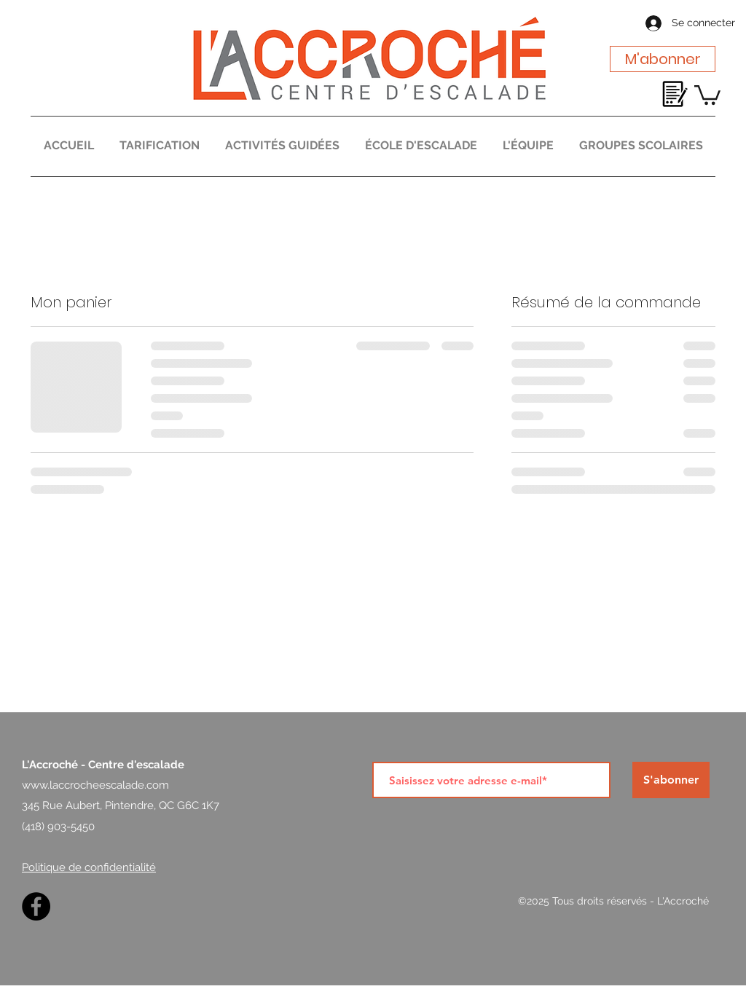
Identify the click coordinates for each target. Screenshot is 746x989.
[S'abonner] (671, 780)
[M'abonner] (662, 59)
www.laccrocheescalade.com (95, 785)
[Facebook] (36, 906)
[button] (707, 94)
